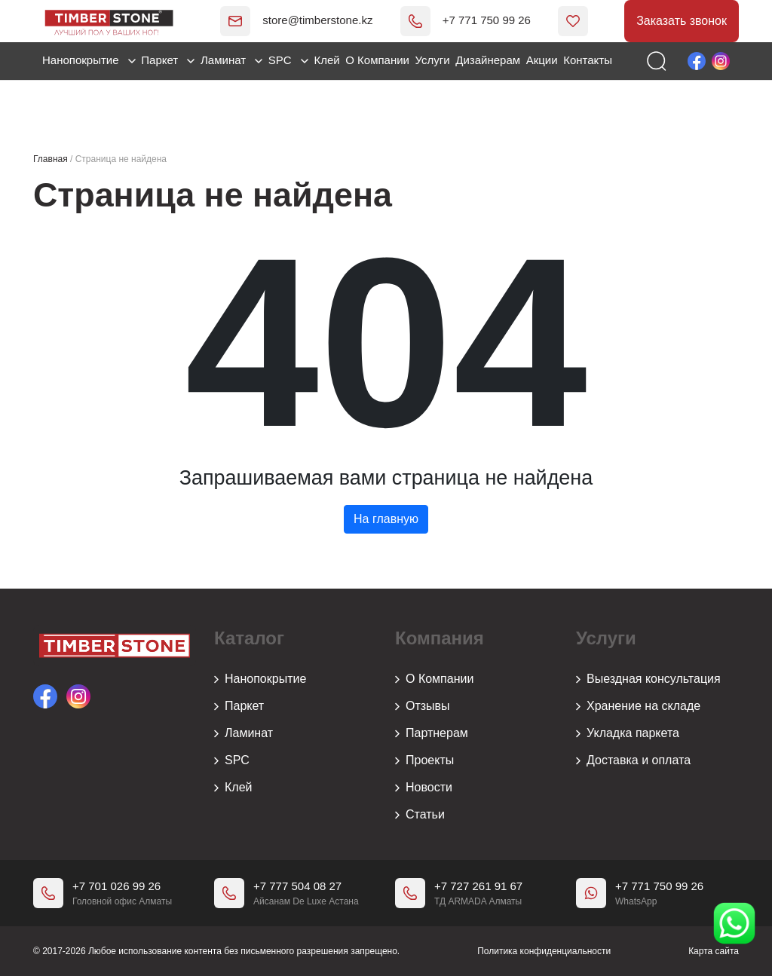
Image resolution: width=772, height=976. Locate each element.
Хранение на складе (638, 706)
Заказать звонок (681, 20)
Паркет (168, 60)
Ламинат (231, 60)
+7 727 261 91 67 (478, 886)
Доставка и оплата (633, 760)
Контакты (587, 60)
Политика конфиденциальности (544, 951)
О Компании (377, 60)
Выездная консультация (648, 679)
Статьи (420, 815)
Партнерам (431, 733)
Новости (423, 788)
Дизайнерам (487, 60)
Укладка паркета (627, 733)
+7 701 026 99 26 (116, 886)
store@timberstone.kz (296, 20)
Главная (50, 159)
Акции (542, 60)
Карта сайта (713, 951)
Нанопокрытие (89, 60)
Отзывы (422, 706)
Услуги (432, 60)
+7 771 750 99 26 (465, 20)
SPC (288, 60)
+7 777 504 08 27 (297, 886)
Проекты (424, 760)
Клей (326, 60)
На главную (386, 518)
